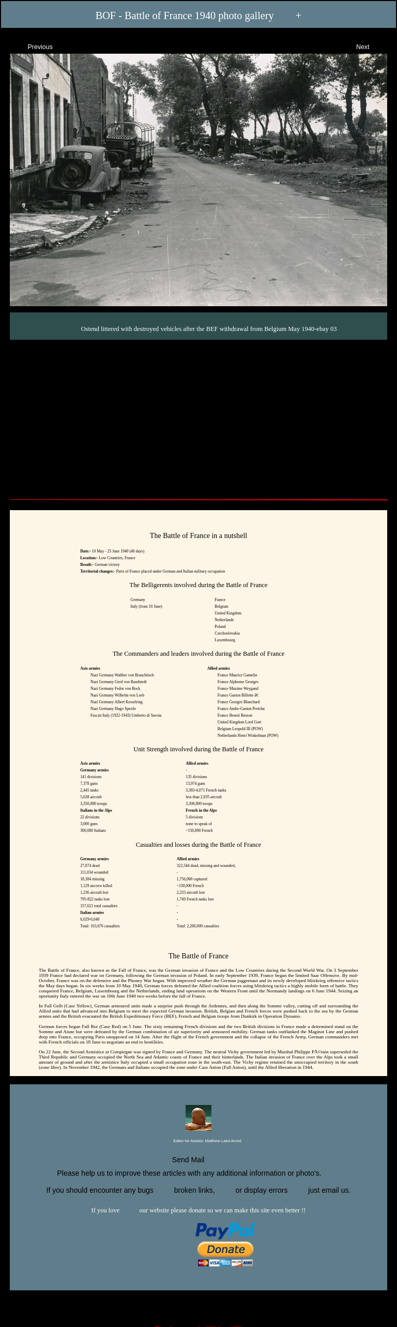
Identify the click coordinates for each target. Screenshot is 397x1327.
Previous (31, 46)
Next (372, 46)
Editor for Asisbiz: (198, 1141)
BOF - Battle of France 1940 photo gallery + (199, 16)
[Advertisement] (198, 417)
